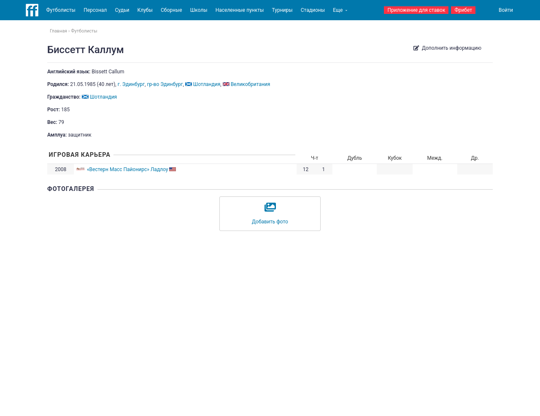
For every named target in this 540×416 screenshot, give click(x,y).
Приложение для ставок (416, 10)
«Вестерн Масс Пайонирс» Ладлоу (127, 169)
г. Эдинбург (131, 84)
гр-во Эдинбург (165, 84)
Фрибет (463, 10)
